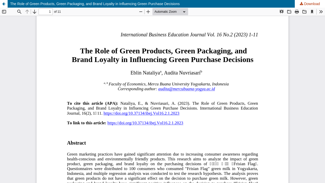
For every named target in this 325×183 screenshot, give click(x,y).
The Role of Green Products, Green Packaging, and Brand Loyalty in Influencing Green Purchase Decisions (95, 4)
